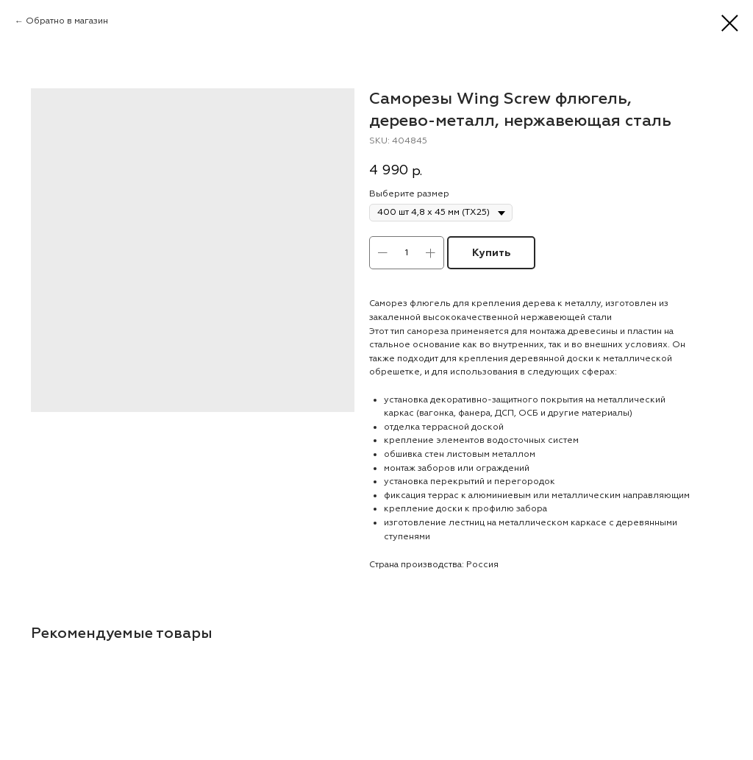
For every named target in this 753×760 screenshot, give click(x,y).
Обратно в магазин (67, 20)
